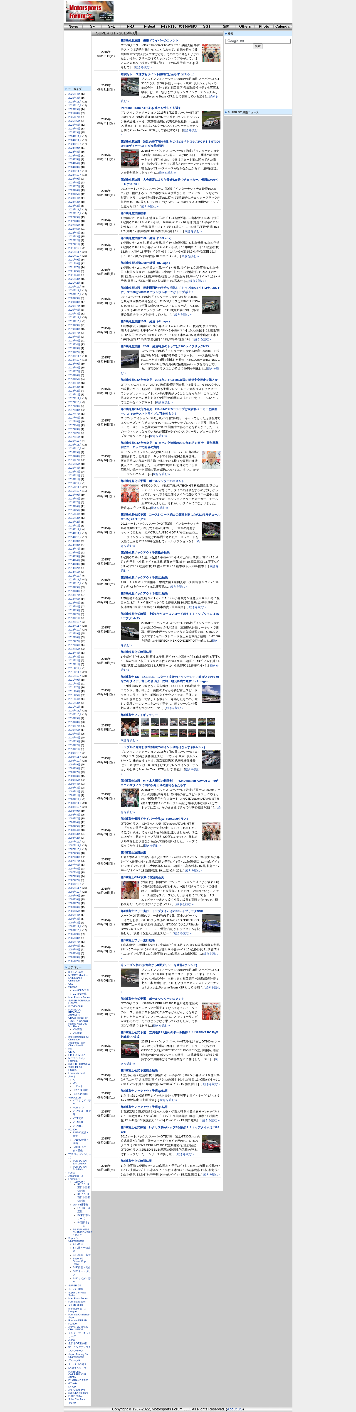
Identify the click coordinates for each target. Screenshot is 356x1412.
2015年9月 (74, 494)
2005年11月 (75, 926)
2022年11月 (75, 209)
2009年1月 (74, 795)
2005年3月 (74, 957)
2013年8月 (74, 591)
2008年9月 (74, 810)
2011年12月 (75, 668)
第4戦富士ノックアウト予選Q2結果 (144, 1091)
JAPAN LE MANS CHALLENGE (78, 1328)
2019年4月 (74, 344)
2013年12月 (75, 575)
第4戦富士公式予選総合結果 (139, 1070)
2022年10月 (75, 213)
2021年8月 (74, 263)
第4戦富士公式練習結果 (136, 1161)
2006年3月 (74, 918)
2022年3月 (74, 236)
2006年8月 (74, 899)
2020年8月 (74, 302)
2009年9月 (74, 764)
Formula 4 (74, 1179)
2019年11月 (75, 317)
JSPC (71, 1340)
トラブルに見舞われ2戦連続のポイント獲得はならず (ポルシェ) (163, 747)
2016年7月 (74, 460)
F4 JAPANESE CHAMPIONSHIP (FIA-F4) (82, 1232)
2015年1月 (74, 525)
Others (245, 26)
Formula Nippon (77, 1301)
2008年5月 (74, 826)
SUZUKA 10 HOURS (75, 1068)
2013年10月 (75, 583)
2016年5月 (74, 464)
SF (92, 26)
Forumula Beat (76, 1073)
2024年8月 (74, 151)
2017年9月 (74, 406)
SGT (207, 26)
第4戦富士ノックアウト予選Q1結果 (144, 1107)
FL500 (71, 1172)
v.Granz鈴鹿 (80, 993)
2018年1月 (74, 394)
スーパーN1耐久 (77, 1364)
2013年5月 (74, 602)
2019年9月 (74, 325)
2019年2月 (74, 352)
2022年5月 (74, 228)
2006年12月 (75, 884)
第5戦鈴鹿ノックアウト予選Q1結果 (144, 593)
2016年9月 (74, 452)
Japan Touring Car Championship (78, 1355)
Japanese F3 (75, 1175)
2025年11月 (75, 101)
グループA (74, 1360)
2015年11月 (75, 487)
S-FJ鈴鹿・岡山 (82, 1267)
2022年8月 (74, 221)
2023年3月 (74, 201)
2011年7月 (74, 687)
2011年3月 (74, 702)
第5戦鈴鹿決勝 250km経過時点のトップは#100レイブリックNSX (165, 346)
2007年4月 (74, 872)
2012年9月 (74, 633)
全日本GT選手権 (77, 1343)
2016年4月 (74, 467)
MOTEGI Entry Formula (76, 1059)
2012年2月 (74, 660)
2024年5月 (74, 159)
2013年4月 (74, 606)
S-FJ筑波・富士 (82, 1255)
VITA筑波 (78, 1118)
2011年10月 (75, 675)
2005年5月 (74, 949)
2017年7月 (74, 413)
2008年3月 (74, 834)
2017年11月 (75, 398)
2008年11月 (75, 803)
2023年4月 (74, 198)
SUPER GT (74, 1285)
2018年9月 (74, 363)
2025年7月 (74, 117)
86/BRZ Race (75, 972)
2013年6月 (74, 598)
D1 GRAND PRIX (78, 1380)
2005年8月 (74, 938)
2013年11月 (75, 579)
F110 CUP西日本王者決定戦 (83, 1197)
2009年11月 (75, 756)
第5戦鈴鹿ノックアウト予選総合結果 (145, 552)
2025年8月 (74, 113)
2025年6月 (74, 120)
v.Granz (72, 987)
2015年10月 (75, 490)
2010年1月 (74, 749)
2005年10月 (75, 930)
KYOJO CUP (75, 1006)
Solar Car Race (76, 1399)
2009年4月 (74, 783)
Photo (264, 26)
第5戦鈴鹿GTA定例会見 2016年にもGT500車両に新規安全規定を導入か (169, 380)
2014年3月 (74, 564)
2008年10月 (75, 807)
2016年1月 (74, 479)
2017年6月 (74, 417)
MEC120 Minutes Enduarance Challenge (77, 978)
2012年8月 (74, 637)
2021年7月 (74, 267)
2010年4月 (74, 737)
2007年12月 (75, 841)
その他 (72, 1402)
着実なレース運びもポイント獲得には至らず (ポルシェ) (157, 74)
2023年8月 (74, 182)
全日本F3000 (75, 1305)
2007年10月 (75, 849)
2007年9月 (74, 853)
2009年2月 (74, 791)
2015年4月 (74, 514)
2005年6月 (74, 945)
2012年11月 (75, 625)
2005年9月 (74, 934)
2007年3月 (74, 876)
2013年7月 (74, 595)
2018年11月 (75, 356)
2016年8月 (74, 456)
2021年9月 (74, 259)
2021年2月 (74, 282)
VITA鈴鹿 (78, 1122)
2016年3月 (74, 471)
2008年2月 (74, 837)
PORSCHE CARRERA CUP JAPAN (77, 1374)
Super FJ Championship (76, 1239)
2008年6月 (74, 822)
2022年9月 (74, 217)
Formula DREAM (77, 1320)
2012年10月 (75, 629)
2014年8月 (74, 544)
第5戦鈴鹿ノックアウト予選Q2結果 (144, 577)
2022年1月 (74, 244)
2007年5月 (74, 868)
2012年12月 (75, 622)
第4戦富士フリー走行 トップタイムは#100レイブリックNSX (162, 911)
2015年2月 (74, 521)
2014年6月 (74, 552)
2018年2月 (74, 390)
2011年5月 (74, 695)
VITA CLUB (74, 1097)
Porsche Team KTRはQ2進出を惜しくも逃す (151, 108)
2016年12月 (75, 440)
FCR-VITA (78, 1107)
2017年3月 (74, 429)
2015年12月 (75, 483)
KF (74, 1079)
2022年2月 (74, 240)
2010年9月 (74, 718)
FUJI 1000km (75, 1396)
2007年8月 (74, 857)
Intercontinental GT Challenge (78, 1038)
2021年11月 (75, 252)
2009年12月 (75, 753)
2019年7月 (74, 332)
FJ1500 (72, 1129)
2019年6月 (74, 336)
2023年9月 (74, 178)
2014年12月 (75, 529)
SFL (111, 26)
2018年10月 (75, 359)
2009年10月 (75, 760)
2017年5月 (74, 421)
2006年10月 (75, 891)
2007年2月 (74, 880)
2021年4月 (74, 275)
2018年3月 (74, 386)
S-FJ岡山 (78, 1243)
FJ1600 (72, 1323)
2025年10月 (75, 105)
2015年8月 (74, 498)
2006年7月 (74, 903)
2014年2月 (74, 568)
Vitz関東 (77, 1033)
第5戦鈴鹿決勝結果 (133, 213)
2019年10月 (75, 321)
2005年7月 (74, 941)
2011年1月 (74, 706)
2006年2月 (74, 922)
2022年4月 (74, 232)
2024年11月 (75, 140)
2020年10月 (75, 294)
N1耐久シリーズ (77, 1368)
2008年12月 (75, 799)
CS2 (70, 983)
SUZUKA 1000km (78, 1393)
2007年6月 (74, 864)
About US (234, 1409)
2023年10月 (75, 174)
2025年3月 (74, 132)
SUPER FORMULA (79, 1064)
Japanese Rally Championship (76, 1044)
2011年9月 (74, 679)
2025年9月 (74, 109)
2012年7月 (74, 641)
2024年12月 (75, 136)
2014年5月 (74, 556)
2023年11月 (75, 171)
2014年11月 (75, 533)
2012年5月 (74, 649)
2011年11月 (75, 672)
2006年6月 (74, 907)
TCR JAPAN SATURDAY (80, 1162)
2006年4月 (74, 914)
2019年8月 (74, 329)
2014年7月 (74, 548)
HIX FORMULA (76, 1055)
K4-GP (72, 1386)
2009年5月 (74, 780)
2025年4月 (74, 128)
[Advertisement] (199, 11)
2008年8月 (74, 814)
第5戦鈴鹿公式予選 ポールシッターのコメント (152, 481)
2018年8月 (74, 367)
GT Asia (72, 1383)
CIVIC (71, 1051)
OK (75, 1082)
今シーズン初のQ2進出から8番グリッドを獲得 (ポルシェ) (159, 965)
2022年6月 (74, 225)
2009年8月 (74, 768)
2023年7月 (74, 186)
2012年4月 (74, 652)
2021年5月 (74, 271)
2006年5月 (74, 911)
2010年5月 (74, 733)
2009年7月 (74, 772)
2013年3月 (74, 610)
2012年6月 (74, 645)
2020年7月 (74, 305)
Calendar (283, 26)
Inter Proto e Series (79, 997)
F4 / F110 (168, 26)
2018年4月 (74, 383)
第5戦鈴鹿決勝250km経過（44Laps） (146, 321)
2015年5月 (74, 510)
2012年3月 (74, 656)
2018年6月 (74, 375)
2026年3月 (74, 97)
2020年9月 (74, 298)
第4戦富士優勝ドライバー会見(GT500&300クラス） (155, 818)
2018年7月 (74, 371)
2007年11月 (75, 845)
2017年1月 (74, 437)
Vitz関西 (77, 1029)
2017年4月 (74, 425)
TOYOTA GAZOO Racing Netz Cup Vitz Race (78, 1024)
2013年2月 (74, 614)
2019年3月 (74, 348)
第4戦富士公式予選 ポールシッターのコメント (152, 999)
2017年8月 (74, 410)
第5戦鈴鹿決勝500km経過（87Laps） (146, 263)
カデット (78, 1086)
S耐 (226, 26)
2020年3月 (74, 313)
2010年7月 (74, 726)
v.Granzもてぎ (81, 989)
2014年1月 (74, 571)
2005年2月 (74, 961)
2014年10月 (75, 537)
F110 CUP (78, 1181)
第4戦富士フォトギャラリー (139, 715)
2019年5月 (74, 340)
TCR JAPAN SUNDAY (80, 1168)
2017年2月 (74, 433)
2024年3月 (74, 167)
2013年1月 (74, 618)
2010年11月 (75, 710)
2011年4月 (74, 699)
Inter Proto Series (78, 1298)
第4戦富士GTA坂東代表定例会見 (142, 877)
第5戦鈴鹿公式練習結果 (136, 652)
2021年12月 (75, 248)
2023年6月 (74, 190)
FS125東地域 (80, 1090)
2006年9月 (74, 895)
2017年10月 (75, 402)
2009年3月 (74, 787)
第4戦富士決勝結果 (133, 852)
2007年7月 (74, 860)
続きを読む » (143, 67)
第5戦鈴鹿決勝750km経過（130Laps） (147, 238)
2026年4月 (74, 94)
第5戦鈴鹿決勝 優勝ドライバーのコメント (149, 40)
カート (72, 1076)
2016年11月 (75, 444)
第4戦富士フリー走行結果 (138, 940)
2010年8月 (74, 722)
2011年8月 (74, 683)
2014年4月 (74, 560)
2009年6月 (74, 776)
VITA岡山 (78, 1126)
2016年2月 (74, 475)
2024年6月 (74, 155)
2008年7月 (74, 818)
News (73, 26)
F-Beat (149, 26)
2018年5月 (74, 379)
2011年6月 (74, 691)
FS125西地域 (80, 1094)
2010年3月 (74, 741)
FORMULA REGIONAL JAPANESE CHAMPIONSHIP (78, 1013)
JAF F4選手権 (80, 1204)
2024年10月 (75, 144)
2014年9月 (74, 541)
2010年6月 (74, 729)
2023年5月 (74, 194)
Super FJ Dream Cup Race (79, 1261)
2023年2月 (74, 205)
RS (70, 1048)
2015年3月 (74, 517)
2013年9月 (74, 587)
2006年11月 (75, 887)
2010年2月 (74, 745)
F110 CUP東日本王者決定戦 (83, 1187)
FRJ (130, 26)
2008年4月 (74, 830)
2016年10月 (75, 448)
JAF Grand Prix (76, 1389)
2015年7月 (74, 502)
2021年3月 (74, 279)
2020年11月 (75, 290)
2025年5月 (74, 124)
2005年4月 (74, 953)
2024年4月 (74, 163)
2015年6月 (74, 506)
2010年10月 (75, 714)
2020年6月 (74, 309)
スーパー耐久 (75, 1289)
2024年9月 (74, 147)
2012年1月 (74, 664)
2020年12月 (75, 286)
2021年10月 (75, 255)
